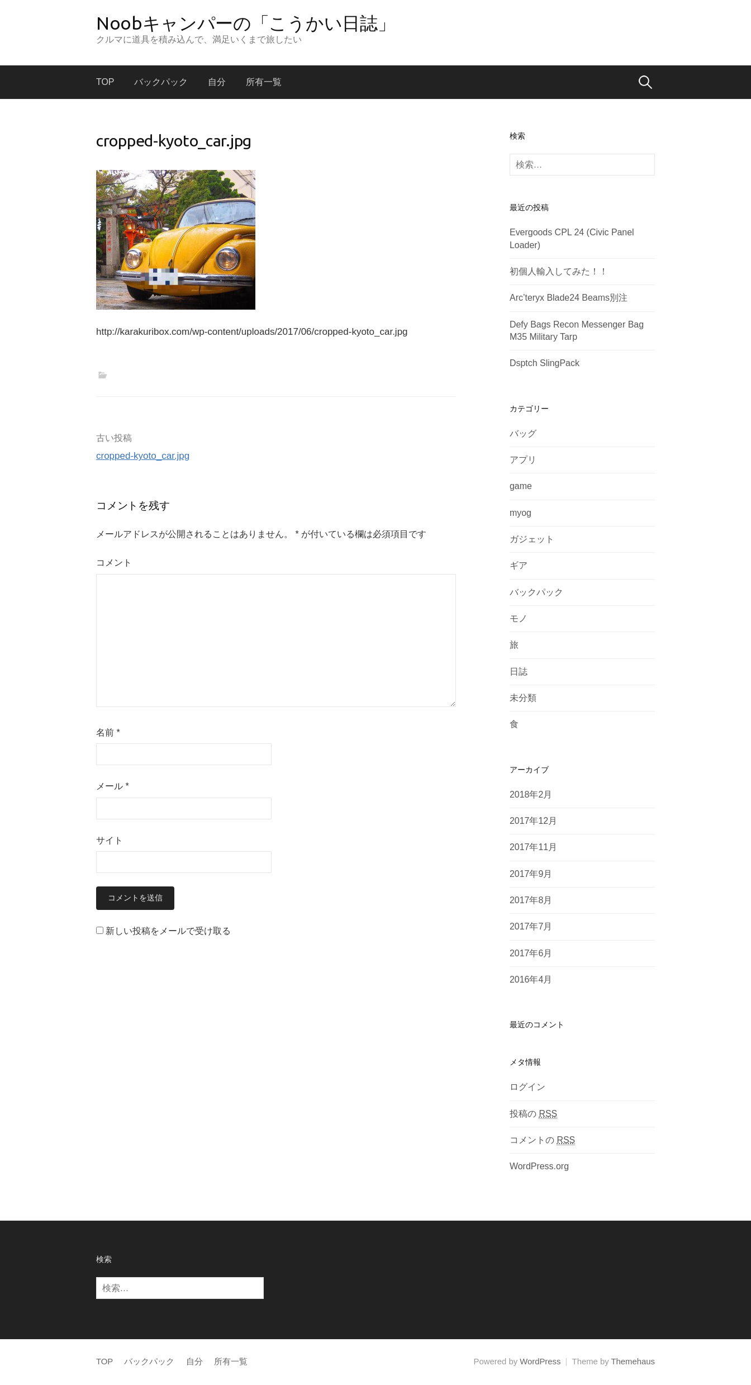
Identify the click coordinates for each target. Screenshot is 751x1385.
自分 (217, 82)
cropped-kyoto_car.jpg (142, 455)
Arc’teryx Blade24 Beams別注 (569, 297)
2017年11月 (533, 847)
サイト (109, 840)
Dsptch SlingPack (544, 363)
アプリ (523, 459)
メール (112, 786)
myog (520, 513)
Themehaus (633, 1361)
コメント (114, 562)
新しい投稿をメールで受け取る (168, 931)
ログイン (527, 1087)
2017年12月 (533, 821)
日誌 (518, 671)
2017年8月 (531, 900)
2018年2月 (531, 794)
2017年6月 (531, 953)
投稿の (533, 1114)
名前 (108, 732)
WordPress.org (539, 1166)
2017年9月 (531, 874)
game (521, 486)
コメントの (542, 1140)
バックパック (161, 82)
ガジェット (532, 539)
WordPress (540, 1361)
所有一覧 (264, 82)
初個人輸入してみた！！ (559, 271)
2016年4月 (531, 979)
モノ (518, 618)
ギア (518, 565)
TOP (105, 82)
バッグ (523, 433)
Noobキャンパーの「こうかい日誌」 (245, 23)
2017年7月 (531, 926)
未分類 (523, 698)
